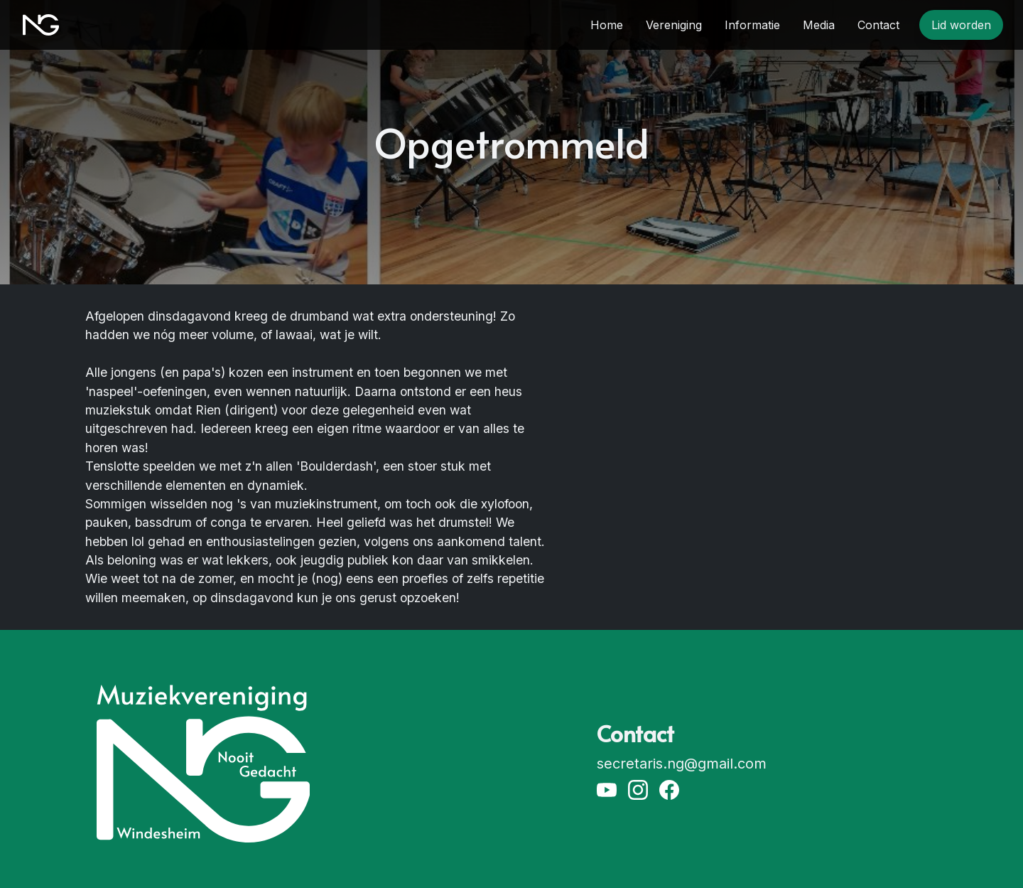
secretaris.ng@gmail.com (682, 763)
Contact (878, 25)
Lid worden (961, 25)
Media (819, 25)
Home (606, 25)
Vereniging (674, 25)
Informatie (752, 25)
